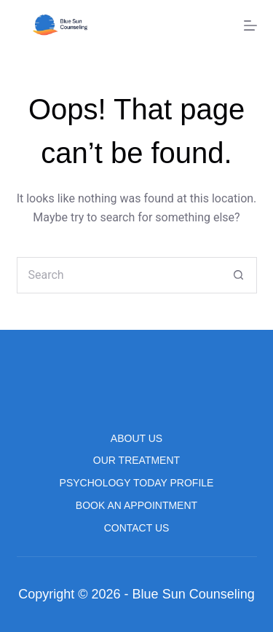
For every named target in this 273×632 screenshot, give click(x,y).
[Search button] (239, 275)
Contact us (137, 528)
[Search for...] (119, 275)
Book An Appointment (136, 505)
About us (136, 438)
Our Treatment (136, 460)
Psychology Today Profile (137, 483)
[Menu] (250, 25)
